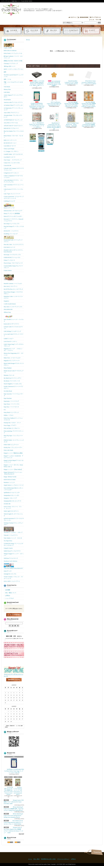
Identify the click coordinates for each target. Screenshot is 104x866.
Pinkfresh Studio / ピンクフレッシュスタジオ (14, 441)
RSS (10, 842)
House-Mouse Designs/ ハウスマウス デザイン (13, 292)
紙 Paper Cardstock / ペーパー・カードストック (13, 57)
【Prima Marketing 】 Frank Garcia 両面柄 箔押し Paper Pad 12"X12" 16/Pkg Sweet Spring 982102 (13, 808)
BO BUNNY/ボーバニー (10, 143)
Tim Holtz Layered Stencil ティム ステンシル (13, 75)
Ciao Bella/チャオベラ (9, 157)
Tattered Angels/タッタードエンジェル (13, 514)
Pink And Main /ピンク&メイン (12, 428)
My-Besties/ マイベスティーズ (12, 381)
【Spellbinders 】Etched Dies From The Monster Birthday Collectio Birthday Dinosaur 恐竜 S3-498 (54, 121)
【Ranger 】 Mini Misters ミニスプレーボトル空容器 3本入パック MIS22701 (41, 142)
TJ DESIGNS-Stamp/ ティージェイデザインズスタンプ (13, 544)
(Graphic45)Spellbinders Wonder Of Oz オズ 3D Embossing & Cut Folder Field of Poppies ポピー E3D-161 (36, 99)
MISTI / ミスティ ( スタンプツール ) (13, 69)
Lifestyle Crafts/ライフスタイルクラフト (13, 327)
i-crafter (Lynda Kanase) (10, 304)
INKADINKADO (8, 309)
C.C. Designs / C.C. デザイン (11, 151)
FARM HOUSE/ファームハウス (12, 257)
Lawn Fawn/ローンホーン (10, 341)
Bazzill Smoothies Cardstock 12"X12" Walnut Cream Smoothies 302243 (71, 77)
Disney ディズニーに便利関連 (12, 213)
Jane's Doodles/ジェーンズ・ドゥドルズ (13, 318)
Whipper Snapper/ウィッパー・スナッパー (14, 554)
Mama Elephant (7, 368)
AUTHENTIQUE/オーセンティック (13, 120)
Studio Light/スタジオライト (11, 511)
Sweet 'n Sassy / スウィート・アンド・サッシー (13, 507)
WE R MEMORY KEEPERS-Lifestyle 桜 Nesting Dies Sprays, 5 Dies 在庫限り (54, 78)
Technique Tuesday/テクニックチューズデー (13, 523)
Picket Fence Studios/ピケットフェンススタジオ (13, 419)
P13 (5, 409)
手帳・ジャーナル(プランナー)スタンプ (13, 83)
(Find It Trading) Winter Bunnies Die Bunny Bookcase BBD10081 (71, 119)
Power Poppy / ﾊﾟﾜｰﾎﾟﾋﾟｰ (10, 425)
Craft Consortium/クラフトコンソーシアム (14, 185)
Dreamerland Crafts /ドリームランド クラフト (13, 239)
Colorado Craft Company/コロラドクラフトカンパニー (14, 169)
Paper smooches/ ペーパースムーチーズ (13, 394)
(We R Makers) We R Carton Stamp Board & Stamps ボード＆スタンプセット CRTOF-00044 (13, 822)
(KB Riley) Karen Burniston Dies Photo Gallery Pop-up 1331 (50, 139)
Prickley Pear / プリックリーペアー (13, 447)
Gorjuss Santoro (8, 270)
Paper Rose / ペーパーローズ (11, 407)
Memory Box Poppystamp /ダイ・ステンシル (13, 354)
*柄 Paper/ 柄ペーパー (9, 66)
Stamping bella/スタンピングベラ (12, 501)
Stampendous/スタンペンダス (11, 495)
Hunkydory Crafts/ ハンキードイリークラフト (13, 297)
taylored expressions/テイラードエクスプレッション (14, 519)
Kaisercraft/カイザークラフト (11, 324)
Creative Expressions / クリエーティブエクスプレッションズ (14, 197)
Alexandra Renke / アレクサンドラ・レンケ (13, 116)
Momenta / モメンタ (9, 375)
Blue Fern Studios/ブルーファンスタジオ (14, 132)
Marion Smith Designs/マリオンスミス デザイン (14, 364)
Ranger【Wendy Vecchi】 (10, 476)
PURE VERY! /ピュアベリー (11, 444)
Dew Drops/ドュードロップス (11, 223)
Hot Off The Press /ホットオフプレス (13, 289)
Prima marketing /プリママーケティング (14, 432)
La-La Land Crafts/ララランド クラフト (13, 335)
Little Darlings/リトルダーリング (12, 331)
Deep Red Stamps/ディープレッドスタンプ (14, 227)
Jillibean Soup (7, 312)
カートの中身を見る (14, 614)
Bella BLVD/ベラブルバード (11, 128)
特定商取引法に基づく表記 (48, 859)
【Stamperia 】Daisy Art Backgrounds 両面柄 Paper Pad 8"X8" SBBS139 (88, 119)
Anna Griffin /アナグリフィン (11, 112)
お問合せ (71, 31)
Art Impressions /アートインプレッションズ (13, 109)
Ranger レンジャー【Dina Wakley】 (13, 469)
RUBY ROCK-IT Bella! (10, 479)
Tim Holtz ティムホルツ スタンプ (13, 530)
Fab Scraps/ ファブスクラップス (12, 254)
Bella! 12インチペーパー (10, 140)
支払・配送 (36, 859)
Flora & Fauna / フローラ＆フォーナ (13, 263)
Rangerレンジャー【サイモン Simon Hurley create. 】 (13, 465)
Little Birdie (7, 92)
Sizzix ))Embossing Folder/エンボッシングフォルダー (13, 488)
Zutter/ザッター (8, 571)
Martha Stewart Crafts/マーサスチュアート (13, 371)
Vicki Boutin (7, 86)
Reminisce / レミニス (9, 482)
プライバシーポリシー (63, 859)
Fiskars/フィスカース (9, 260)
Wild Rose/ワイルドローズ (11, 558)
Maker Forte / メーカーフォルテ (12, 358)
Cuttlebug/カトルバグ (9, 201)
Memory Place (7, 89)
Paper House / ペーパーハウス (11, 404)
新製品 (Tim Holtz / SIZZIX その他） (13, 60)
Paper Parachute (8, 398)
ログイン (72, 17)
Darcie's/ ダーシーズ (9, 206)
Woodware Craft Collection (10, 561)
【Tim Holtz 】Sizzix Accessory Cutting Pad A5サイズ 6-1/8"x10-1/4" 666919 (88, 77)
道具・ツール (7, 79)
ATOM (17, 842)
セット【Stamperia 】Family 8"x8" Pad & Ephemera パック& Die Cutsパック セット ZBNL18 (36, 120)
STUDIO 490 (7, 504)
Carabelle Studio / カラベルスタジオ (13, 154)
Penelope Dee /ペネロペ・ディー (12, 422)
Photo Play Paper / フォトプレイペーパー (13, 436)
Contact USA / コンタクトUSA (12, 162)
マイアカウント (95, 17)
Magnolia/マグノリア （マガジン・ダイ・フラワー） (13, 349)
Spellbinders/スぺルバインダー (12, 492)
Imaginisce (6, 301)
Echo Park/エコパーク (9, 247)
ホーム (13, 31)
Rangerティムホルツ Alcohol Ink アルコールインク (13, 456)
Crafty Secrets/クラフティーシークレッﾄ (13, 190)
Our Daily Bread (8, 391)
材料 (5, 72)
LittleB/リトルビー (9, 338)
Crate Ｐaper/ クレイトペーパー (12, 193)
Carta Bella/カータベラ (10, 146)
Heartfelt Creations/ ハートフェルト (13, 278)
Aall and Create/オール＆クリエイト (13, 125)
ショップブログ (52, 31)
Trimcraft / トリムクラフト (11, 535)
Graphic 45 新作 (9, 46)
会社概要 (7, 590)
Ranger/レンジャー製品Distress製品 (13, 453)
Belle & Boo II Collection (10, 50)
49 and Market (7, 99)
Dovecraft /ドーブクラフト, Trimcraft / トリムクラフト (14, 220)
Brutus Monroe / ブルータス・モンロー (13, 136)
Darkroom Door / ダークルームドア (13, 210)
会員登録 (83, 17)
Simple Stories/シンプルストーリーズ (13, 485)
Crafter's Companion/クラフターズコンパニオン (13, 176)
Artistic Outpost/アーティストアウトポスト (13, 96)
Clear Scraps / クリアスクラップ (13, 160)
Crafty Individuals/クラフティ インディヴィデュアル (13, 181)
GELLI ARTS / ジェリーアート (12, 581)
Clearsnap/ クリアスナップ (11, 63)
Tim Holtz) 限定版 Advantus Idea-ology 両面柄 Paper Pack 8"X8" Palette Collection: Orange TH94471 (88, 99)
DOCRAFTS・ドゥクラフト (11, 231)
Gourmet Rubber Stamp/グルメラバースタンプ (13, 266)
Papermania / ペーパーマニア (11, 401)
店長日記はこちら (14, 683)
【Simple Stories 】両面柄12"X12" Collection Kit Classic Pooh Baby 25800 (13, 802)
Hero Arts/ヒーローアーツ (10, 286)
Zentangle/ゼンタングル (10, 574)
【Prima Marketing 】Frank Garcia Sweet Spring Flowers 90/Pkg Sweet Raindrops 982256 (13, 815)
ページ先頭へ (97, 852)
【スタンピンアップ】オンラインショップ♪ (14, 674)
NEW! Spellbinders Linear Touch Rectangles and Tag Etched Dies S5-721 (54, 98)
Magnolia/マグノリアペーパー (12, 360)
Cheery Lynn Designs (9, 148)
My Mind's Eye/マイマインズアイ (12, 378)
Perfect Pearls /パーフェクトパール (13, 53)
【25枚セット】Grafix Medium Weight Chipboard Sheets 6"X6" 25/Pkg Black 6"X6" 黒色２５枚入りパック (37, 79)
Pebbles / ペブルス (8, 415)
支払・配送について (32, 31)
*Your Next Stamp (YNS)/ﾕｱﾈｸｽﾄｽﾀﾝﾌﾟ (13, 566)
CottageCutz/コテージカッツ (11, 173)
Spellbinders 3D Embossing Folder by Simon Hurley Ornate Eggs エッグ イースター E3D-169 (14, 765)
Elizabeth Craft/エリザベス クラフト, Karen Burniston (13, 251)
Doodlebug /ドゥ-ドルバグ (11, 233)
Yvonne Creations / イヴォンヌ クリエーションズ (13, 577)
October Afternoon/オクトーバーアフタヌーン (13, 387)
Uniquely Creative (8, 548)
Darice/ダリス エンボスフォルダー (13, 216)
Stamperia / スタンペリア (10, 498)
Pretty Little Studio (8, 450)
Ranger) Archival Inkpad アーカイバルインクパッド (13, 461)
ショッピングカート (91, 31)
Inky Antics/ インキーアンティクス (13, 306)
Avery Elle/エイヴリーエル (11, 122)
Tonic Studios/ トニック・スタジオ (13, 538)
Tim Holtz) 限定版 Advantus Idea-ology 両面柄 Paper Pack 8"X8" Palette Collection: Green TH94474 (32, 137)
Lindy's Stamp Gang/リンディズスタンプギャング (14, 345)
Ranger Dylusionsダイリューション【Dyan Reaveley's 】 (13, 473)
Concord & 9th (7, 165)
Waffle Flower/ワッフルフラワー (12, 551)
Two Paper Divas (8, 540)
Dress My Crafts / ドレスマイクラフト (14, 244)
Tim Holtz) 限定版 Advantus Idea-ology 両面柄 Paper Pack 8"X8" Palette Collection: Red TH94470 (71, 99)
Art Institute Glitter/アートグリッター (13, 105)
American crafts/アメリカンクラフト (13, 102)
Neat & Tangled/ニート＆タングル (13, 383)
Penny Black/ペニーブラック (11, 412)
